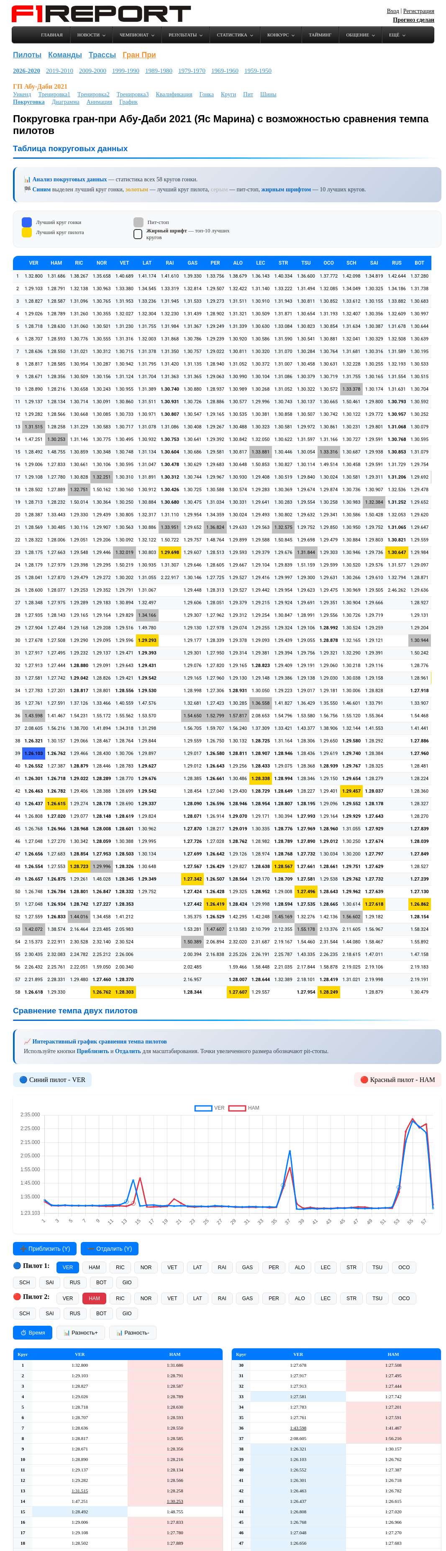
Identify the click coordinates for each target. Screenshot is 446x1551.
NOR (146, 1267)
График (128, 102)
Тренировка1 (54, 94)
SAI (50, 1283)
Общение (357, 34)
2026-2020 (26, 70)
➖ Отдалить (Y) (109, 1248)
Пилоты (27, 55)
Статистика (232, 34)
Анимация (100, 102)
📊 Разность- (132, 1332)
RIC (120, 1267)
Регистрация (418, 11)
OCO (404, 1267)
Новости (88, 34)
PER (274, 1267)
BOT (101, 1283)
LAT (197, 1267)
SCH (24, 1283)
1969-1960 (224, 70)
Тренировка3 (133, 94)
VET (172, 1267)
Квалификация (174, 94)
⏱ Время (32, 1332)
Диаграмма (65, 102)
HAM (94, 1267)
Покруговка (29, 102)
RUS (75, 1283)
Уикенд (22, 94)
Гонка (207, 94)
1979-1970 (191, 70)
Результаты (183, 34)
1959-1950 (258, 70)
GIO (127, 1283)
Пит (248, 94)
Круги (228, 94)
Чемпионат (134, 34)
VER (68, 1267)
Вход (393, 11)
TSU (377, 1267)
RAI (222, 1267)
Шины (268, 94)
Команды (65, 55)
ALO (300, 1267)
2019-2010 (59, 70)
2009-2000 (92, 70)
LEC (326, 1267)
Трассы (102, 55)
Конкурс (278, 34)
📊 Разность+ (81, 1332)
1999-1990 (125, 70)
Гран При (139, 55)
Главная (52, 34)
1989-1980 (158, 70)
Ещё (394, 34)
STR (351, 1267)
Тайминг (320, 34)
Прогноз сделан (413, 20)
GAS (247, 1267)
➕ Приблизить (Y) (45, 1248)
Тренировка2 (93, 94)
